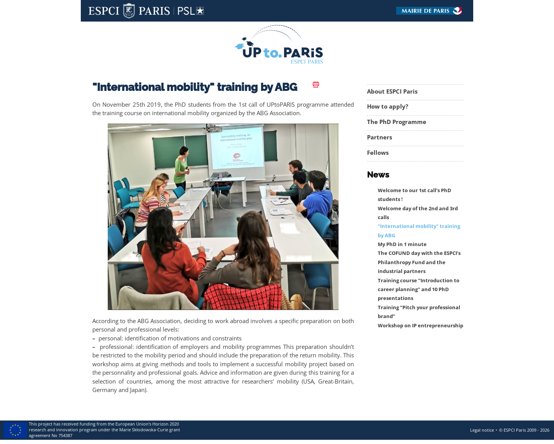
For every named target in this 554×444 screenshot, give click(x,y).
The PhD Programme (396, 122)
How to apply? (387, 106)
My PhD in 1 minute (402, 244)
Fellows (378, 153)
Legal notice (482, 430)
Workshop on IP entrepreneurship (420, 325)
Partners (379, 137)
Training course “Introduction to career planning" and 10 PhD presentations (418, 289)
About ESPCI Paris (392, 91)
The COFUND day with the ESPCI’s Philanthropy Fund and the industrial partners (419, 262)
